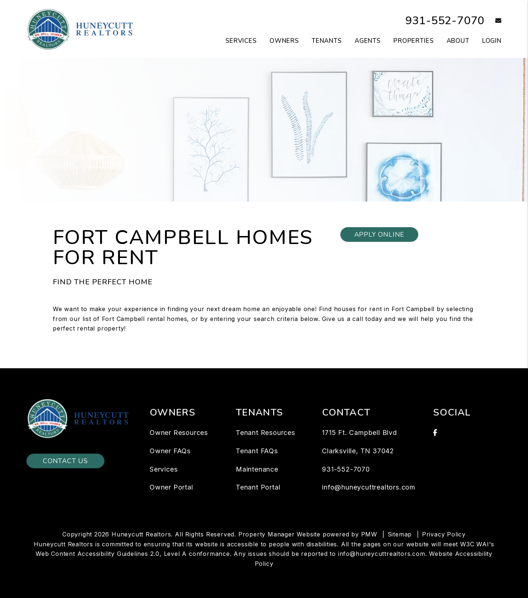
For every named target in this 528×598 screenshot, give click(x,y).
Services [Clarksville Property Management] (241, 41)
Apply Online (379, 234)
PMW (369, 534)
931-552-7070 (445, 20)
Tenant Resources (265, 432)
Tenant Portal (258, 487)
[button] (493, 21)
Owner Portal (171, 487)
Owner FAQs (170, 451)
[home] (81, 29)
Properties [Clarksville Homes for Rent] (413, 41)
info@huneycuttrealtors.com (368, 487)
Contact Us (65, 461)
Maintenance (257, 469)
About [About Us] (458, 41)
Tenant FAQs (257, 451)
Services (163, 469)
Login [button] (492, 41)
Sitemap (400, 534)
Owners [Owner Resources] (284, 41)
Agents (368, 41)
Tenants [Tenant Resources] (327, 41)
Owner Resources (179, 432)
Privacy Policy (444, 534)
